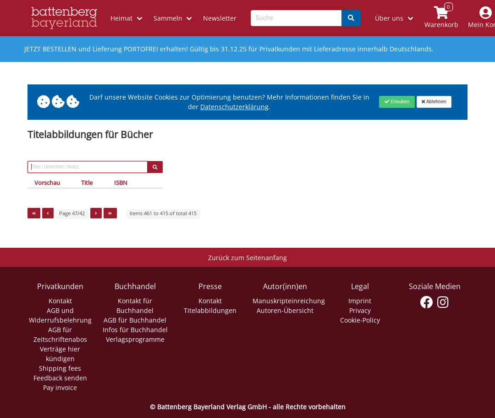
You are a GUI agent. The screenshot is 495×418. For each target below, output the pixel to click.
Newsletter (219, 18)
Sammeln (168, 18)
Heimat (121, 18)
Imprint (359, 300)
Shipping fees (60, 368)
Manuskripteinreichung (289, 300)
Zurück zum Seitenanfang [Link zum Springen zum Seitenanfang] (247, 257)
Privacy (360, 310)
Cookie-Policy (360, 320)
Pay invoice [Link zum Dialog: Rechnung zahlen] (60, 387)
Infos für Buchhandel (135, 329)
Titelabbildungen (210, 310)
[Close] (396, 102)
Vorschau (47, 182)
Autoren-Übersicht (285, 310)
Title (87, 182)
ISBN (120, 182)
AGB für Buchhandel (135, 320)
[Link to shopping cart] (441, 18)
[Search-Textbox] (296, 18)
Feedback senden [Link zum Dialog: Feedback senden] (60, 377)
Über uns (389, 18)
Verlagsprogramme (135, 339)
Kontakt (60, 300)
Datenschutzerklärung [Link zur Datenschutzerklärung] (234, 106)
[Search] (351, 18)
